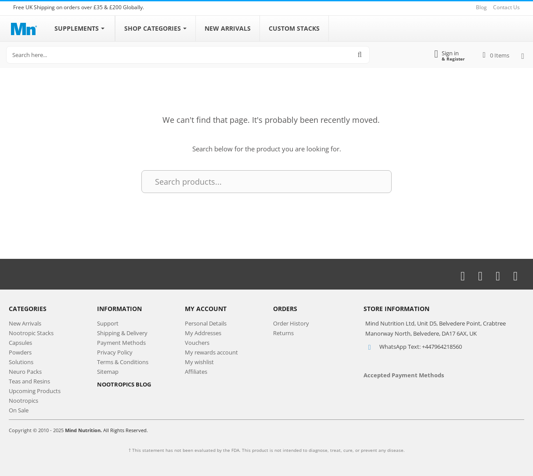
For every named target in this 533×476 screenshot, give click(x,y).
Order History (291, 323)
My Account (206, 308)
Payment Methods (121, 343)
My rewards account (211, 352)
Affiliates (196, 372)
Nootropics (23, 400)
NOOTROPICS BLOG (124, 384)
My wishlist (199, 362)
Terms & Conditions (122, 362)
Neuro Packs (25, 372)
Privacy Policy (115, 352)
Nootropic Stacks (31, 333)
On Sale (19, 410)
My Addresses (203, 333)
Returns (283, 333)
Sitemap (108, 372)
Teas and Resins (29, 381)
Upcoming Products (35, 391)
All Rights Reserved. (125, 430)
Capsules (20, 343)
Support (108, 323)
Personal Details (206, 323)
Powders (20, 352)
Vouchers (197, 343)
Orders (285, 308)
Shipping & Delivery (122, 333)
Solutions (21, 362)
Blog (481, 7)
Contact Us (506, 7)
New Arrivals (25, 323)
